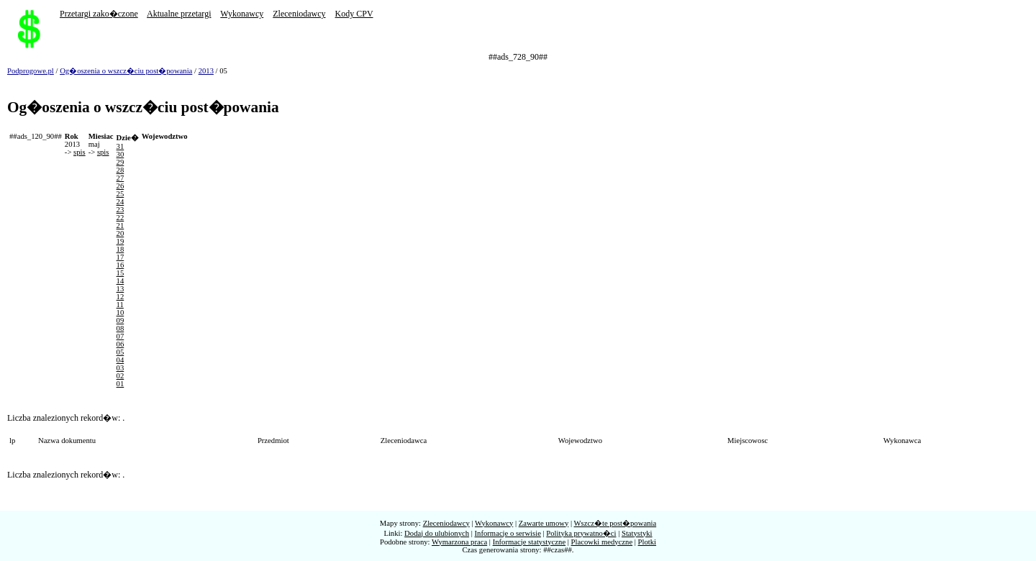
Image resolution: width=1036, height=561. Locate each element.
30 (120, 154)
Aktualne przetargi (179, 14)
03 (120, 368)
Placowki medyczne (602, 542)
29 (120, 162)
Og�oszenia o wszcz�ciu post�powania (126, 71)
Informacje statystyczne (529, 542)
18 (120, 249)
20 (120, 233)
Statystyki (637, 533)
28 (120, 170)
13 (120, 289)
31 (120, 146)
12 (120, 297)
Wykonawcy (241, 14)
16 (120, 265)
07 (120, 336)
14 (120, 281)
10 (120, 312)
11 (120, 305)
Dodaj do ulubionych (436, 533)
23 (120, 210)
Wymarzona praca (459, 542)
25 (120, 194)
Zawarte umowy (544, 523)
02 (120, 376)
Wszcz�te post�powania (615, 523)
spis (79, 152)
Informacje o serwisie (508, 533)
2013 (206, 71)
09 (120, 320)
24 (120, 202)
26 (120, 186)
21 (120, 225)
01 (120, 384)
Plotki (647, 542)
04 (120, 360)
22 (120, 218)
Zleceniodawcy (299, 14)
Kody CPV (354, 14)
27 (120, 178)
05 (120, 352)
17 (120, 257)
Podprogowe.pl (30, 71)
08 (120, 328)
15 (120, 273)
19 (120, 241)
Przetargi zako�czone (99, 14)
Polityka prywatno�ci (581, 533)
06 (120, 344)
